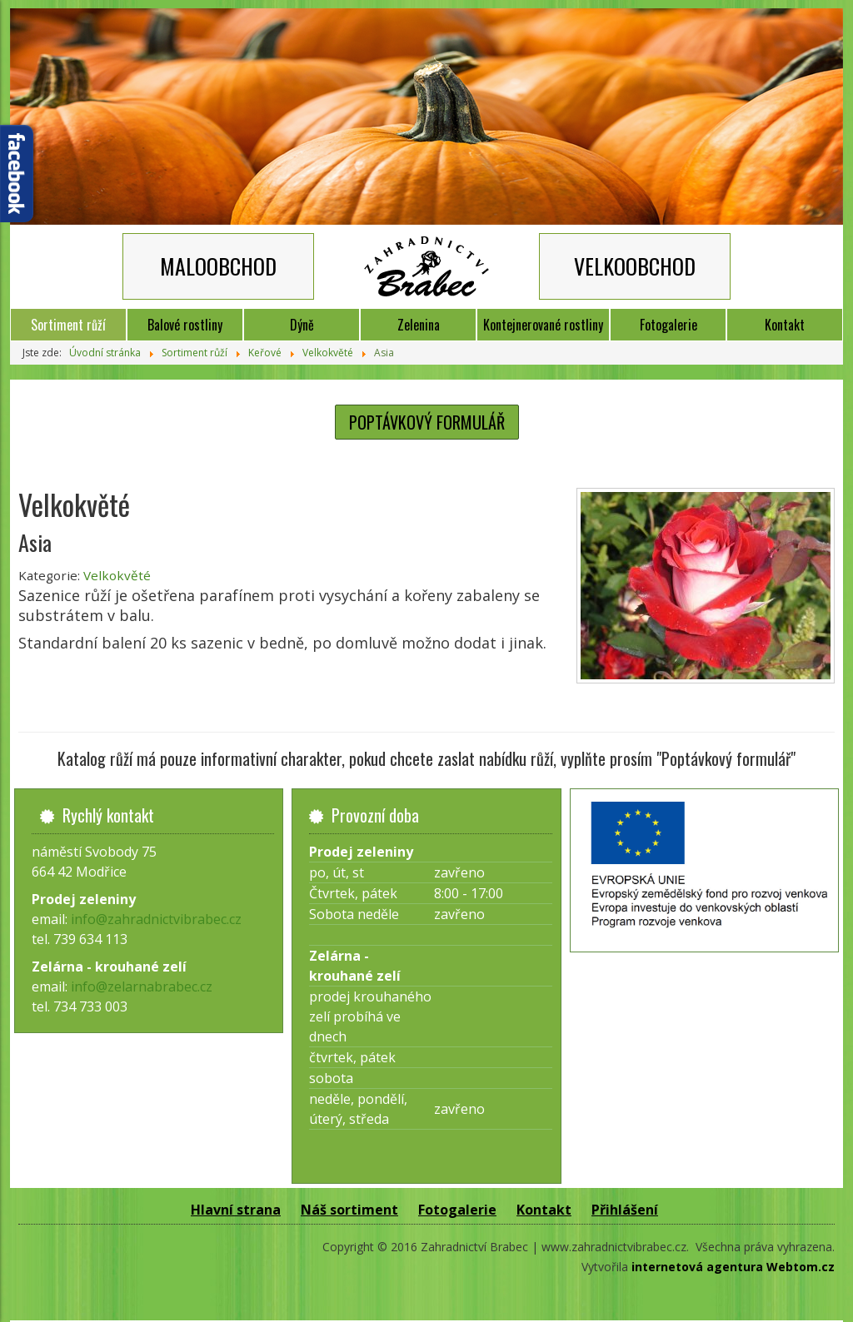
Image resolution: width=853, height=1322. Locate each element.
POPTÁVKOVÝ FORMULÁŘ (427, 422)
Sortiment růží (68, 325)
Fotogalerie (668, 325)
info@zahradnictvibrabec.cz (156, 919)
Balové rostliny (184, 325)
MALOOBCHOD (218, 266)
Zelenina (418, 325)
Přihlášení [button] (624, 1209)
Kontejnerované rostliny (543, 325)
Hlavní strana (236, 1209)
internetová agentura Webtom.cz (733, 1267)
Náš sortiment (349, 1209)
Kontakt (785, 325)
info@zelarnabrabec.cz (141, 986)
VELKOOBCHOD (635, 266)
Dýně (302, 325)
